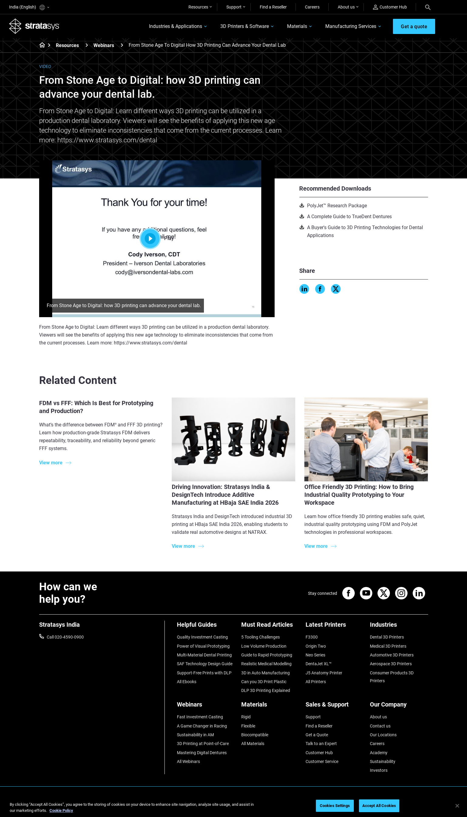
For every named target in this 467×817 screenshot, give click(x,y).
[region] (233, 806)
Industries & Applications (175, 26)
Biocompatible (254, 734)
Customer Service (322, 761)
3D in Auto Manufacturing (265, 672)
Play (156, 238)
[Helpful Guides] (206, 627)
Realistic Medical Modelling (266, 663)
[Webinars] (122, 45)
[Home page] (40, 45)
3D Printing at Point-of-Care (203, 743)
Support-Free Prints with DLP (204, 672)
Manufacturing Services (350, 26)
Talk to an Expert (321, 743)
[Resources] (86, 45)
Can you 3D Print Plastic (263, 681)
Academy (378, 752)
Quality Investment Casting (202, 637)
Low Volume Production (263, 646)
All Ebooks (186, 681)
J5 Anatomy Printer (324, 672)
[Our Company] (399, 706)
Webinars (103, 45)
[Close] (457, 805)
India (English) (29, 7)
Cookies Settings (335, 805)
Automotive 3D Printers (392, 655)
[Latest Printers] (335, 627)
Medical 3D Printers (388, 646)
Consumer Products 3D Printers (392, 676)
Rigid (246, 716)
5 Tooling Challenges (260, 637)
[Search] (428, 7)
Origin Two (316, 646)
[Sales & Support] (335, 706)
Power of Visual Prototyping (203, 646)
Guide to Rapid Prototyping (266, 655)
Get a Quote (317, 734)
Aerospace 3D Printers (391, 663)
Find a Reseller (273, 7)
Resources (198, 7)
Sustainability (382, 761)
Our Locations (383, 734)
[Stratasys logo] (34, 26)
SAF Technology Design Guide (204, 663)
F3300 (312, 637)
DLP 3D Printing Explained (265, 690)
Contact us (380, 726)
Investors (378, 770)
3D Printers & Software (244, 26)
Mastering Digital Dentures (202, 752)
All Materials (252, 743)
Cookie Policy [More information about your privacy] (61, 810)
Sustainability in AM (195, 734)
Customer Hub (390, 7)
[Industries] (399, 627)
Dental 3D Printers (387, 637)
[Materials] (270, 706)
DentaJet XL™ (319, 663)
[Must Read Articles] (270, 627)
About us (346, 7)
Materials (297, 26)
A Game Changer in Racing (202, 726)
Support (234, 7)
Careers (312, 7)
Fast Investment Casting (200, 716)
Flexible (248, 726)
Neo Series (315, 655)
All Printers (316, 681)
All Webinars (188, 761)
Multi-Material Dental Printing (204, 655)
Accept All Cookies (379, 805)
